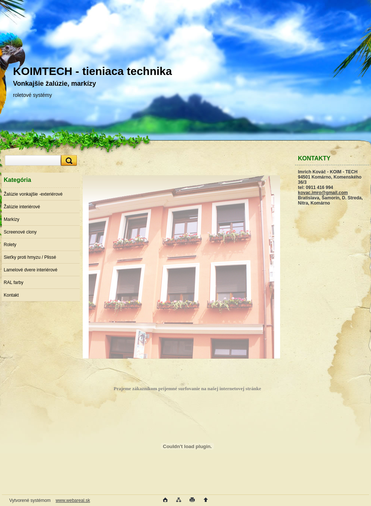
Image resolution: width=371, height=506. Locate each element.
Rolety (10, 244)
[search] (68, 160)
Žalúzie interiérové (22, 206)
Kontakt (11, 295)
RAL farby (13, 282)
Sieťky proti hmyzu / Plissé (30, 257)
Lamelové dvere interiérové (31, 269)
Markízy (11, 219)
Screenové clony (20, 232)
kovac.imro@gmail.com (323, 192)
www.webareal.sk (73, 500)
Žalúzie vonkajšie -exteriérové (33, 194)
